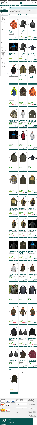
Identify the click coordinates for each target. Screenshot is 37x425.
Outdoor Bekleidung (3, 5)
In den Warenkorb (14, 39)
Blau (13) (3, 53)
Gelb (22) (3, 56)
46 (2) (2, 43)
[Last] (21, 369)
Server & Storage (3, 424)
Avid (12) (3, 17)
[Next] (20, 369)
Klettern (12, 5)
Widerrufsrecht (11, 421)
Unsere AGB (10, 419)
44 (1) (2, 42)
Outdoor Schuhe (8, 5)
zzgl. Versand (17, 60)
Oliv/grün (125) (3, 52)
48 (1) (2, 44)
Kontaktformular (18, 411)
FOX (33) (3, 21)
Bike (17, 5)
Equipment (15, 5)
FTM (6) (3, 23)
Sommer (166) (3, 62)
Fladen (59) (3, 20)
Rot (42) (3, 55)
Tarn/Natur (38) (3, 57)
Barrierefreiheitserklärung (12, 422)
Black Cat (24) (3, 19)
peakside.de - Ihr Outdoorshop (4, 421)
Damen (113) (3, 67)
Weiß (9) (3, 59)
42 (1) (2, 41)
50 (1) (2, 45)
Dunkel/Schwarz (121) (4, 51)
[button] (16, 19)
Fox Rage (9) (3, 22)
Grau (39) (3, 54)
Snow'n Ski (20, 5)
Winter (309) (3, 63)
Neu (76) (3, 32)
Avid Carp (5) (3, 18)
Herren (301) (3, 66)
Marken (23, 5)
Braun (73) (3, 58)
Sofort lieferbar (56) (4, 29)
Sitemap (17, 412)
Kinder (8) (3, 68)
